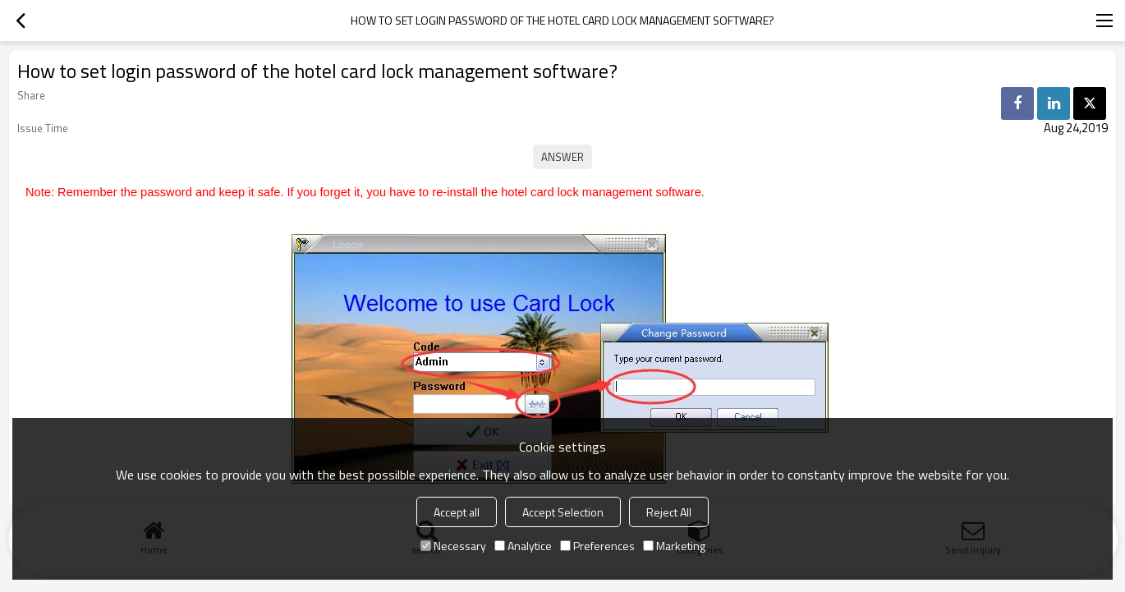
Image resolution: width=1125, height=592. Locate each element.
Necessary (453, 545)
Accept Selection (563, 512)
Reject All (668, 512)
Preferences (597, 545)
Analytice (523, 545)
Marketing (674, 545)
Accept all (457, 512)
